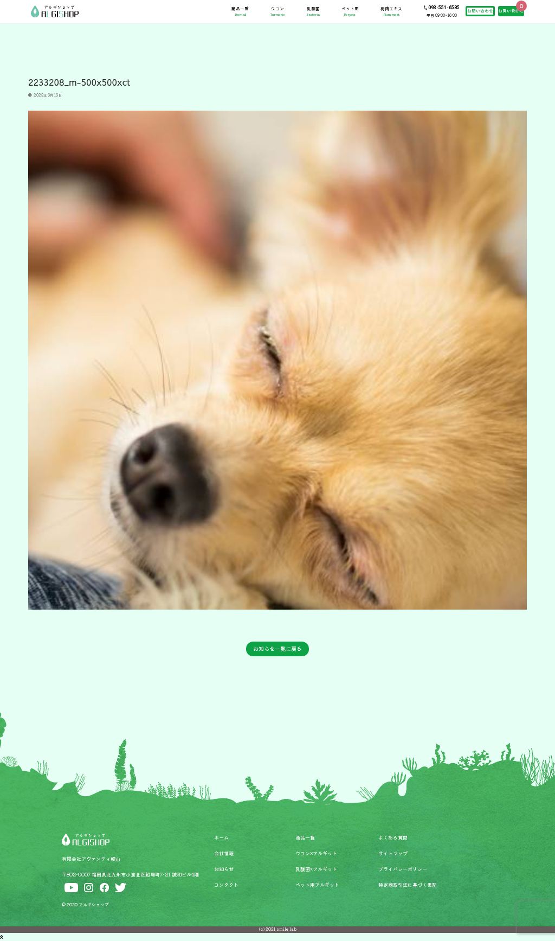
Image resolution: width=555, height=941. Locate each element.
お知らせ (224, 869)
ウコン (277, 11)
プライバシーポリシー (402, 869)
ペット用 (350, 11)
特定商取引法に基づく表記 (407, 884)
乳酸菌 (313, 11)
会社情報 (224, 853)
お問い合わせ (480, 11)
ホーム (221, 837)
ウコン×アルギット (316, 853)
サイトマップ (393, 853)
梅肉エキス (391, 11)
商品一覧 (240, 11)
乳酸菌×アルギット (316, 869)
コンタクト (226, 884)
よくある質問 (393, 837)
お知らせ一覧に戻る (277, 648)
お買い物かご (511, 11)
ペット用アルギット (317, 884)
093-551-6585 (444, 7)
